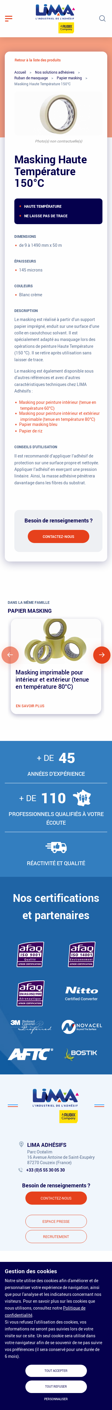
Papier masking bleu (38, 424)
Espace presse (56, 1221)
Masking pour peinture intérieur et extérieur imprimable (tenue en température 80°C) (59, 416)
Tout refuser (56, 1387)
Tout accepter (56, 1371)
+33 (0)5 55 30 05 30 (45, 1170)
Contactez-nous (58, 536)
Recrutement (56, 1236)
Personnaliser (56, 1399)
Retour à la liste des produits (38, 60)
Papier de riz (30, 431)
